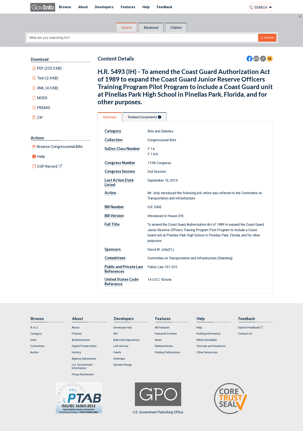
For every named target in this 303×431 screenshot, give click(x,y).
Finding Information (208, 333)
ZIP (40, 117)
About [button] (83, 7)
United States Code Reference (121, 281)
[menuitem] (64, 7)
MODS (42, 98)
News (158, 339)
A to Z (34, 327)
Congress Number (120, 162)
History (76, 352)
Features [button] (128, 7)
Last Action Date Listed (119, 182)
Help (41, 156)
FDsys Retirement (83, 374)
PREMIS (43, 107)
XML (47, 88)
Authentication (81, 339)
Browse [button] (65, 7)
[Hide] (300, 16)
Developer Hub (122, 327)
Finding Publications (167, 352)
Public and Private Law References (124, 269)
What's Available (206, 339)
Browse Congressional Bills (60, 146)
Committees (115, 258)
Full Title (112, 224)
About (76, 327)
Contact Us (245, 333)
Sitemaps (119, 358)
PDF (49, 68)
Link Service (120, 346)
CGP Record (47, 166)
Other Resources (206, 352)
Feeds (117, 352)
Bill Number (114, 206)
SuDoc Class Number (122, 148)
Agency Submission (84, 358)
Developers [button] (104, 7)
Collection (113, 139)
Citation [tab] (176, 28)
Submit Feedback (249, 327)
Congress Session (120, 171)
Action (110, 192)
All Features (162, 327)
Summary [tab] (110, 117)
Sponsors (113, 249)
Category (113, 131)
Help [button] (145, 7)
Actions (37, 138)
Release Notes (164, 346)
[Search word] (142, 38)
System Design (122, 364)
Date (33, 339)
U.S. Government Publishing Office (158, 398)
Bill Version (114, 215)
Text (47, 78)
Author (34, 352)
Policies (77, 333)
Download (40, 59)
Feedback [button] (164, 7)
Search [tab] (126, 28)
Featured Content (166, 333)
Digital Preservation (84, 346)
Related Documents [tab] (144, 117)
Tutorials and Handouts (210, 346)
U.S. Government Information (82, 366)
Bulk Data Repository (126, 339)
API (115, 333)
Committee (37, 346)
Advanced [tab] (151, 28)
